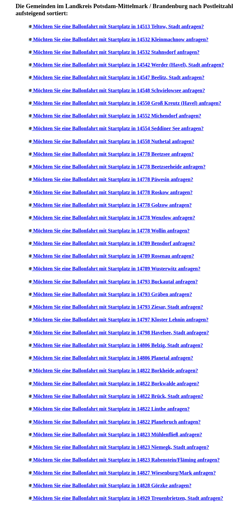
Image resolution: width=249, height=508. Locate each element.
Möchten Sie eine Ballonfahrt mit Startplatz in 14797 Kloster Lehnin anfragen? (120, 319)
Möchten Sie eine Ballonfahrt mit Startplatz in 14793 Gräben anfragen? (112, 294)
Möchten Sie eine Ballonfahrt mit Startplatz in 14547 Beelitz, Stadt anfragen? (118, 77)
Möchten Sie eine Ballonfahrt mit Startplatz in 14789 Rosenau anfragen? (113, 256)
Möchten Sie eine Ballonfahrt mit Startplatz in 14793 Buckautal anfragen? (115, 281)
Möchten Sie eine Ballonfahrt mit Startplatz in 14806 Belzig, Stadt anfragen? (118, 345)
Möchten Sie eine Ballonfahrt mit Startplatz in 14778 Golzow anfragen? (112, 205)
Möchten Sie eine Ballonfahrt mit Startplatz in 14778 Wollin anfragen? (111, 230)
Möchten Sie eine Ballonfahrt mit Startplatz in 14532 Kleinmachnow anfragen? (120, 39)
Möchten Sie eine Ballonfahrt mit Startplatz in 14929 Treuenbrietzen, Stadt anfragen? (128, 498)
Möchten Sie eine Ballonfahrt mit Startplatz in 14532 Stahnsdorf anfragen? (116, 52)
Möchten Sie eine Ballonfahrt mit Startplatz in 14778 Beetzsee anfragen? (113, 154)
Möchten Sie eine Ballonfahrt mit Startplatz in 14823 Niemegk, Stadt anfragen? (121, 447)
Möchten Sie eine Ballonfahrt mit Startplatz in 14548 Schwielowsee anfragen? (119, 90)
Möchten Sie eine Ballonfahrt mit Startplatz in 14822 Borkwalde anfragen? (116, 383)
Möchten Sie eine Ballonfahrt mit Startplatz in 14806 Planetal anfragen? (113, 358)
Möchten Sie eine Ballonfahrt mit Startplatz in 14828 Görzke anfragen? (112, 485)
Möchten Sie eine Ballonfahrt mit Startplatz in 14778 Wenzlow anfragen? (114, 217)
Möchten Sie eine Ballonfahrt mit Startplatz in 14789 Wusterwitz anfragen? (116, 268)
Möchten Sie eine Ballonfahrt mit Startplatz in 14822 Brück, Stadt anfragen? (118, 396)
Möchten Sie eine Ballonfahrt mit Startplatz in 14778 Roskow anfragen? (113, 192)
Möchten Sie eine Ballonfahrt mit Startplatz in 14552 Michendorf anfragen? (117, 115)
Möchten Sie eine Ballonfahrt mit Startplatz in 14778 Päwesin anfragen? (113, 179)
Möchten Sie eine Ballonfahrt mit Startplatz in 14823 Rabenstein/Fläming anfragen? (126, 460)
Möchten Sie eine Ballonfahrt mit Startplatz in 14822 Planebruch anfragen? (117, 422)
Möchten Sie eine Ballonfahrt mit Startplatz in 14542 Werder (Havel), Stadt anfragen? (128, 65)
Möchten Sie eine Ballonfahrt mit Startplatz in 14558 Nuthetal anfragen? (113, 141)
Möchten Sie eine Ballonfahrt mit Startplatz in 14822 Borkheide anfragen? (115, 370)
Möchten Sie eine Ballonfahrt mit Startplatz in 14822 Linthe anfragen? (111, 409)
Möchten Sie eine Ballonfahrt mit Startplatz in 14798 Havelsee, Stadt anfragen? (121, 332)
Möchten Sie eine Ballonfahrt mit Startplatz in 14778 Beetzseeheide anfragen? (119, 166)
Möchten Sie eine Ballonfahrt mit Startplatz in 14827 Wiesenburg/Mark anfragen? (124, 473)
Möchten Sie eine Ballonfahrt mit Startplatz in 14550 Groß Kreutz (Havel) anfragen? (127, 103)
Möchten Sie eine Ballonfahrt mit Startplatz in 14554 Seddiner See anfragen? (118, 128)
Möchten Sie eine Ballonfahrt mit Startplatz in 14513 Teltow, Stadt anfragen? (118, 26)
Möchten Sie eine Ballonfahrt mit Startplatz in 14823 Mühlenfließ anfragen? (117, 434)
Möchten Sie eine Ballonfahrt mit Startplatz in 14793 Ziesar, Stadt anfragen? (118, 307)
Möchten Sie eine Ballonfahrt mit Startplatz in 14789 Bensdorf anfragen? (114, 243)
